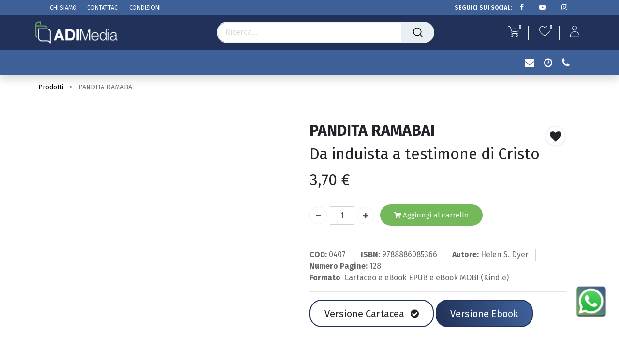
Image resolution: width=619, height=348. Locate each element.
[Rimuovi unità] (318, 215)
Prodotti (50, 87)
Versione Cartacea (371, 313)
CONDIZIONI (145, 7)
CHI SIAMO (63, 7)
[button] (555, 135)
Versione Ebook (484, 313)
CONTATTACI (103, 7)
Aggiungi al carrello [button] (431, 215)
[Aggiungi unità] (365, 215)
